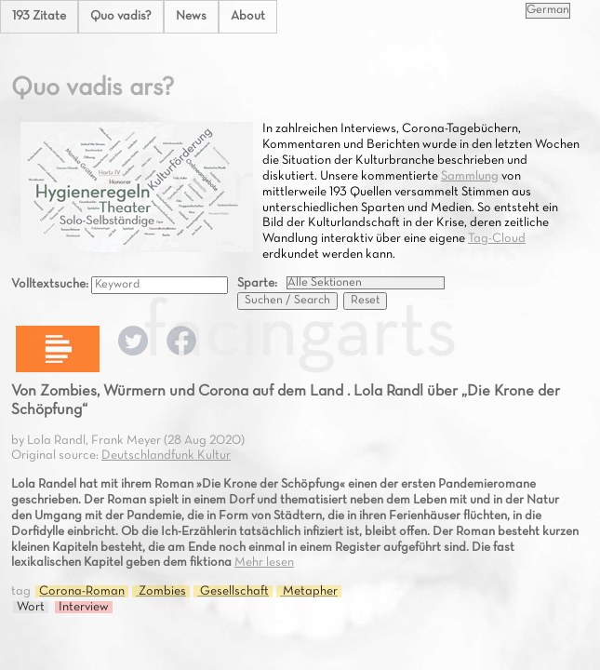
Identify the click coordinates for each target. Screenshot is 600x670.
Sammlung (470, 176)
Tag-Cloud (497, 239)
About (248, 16)
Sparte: (257, 283)
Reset (365, 300)
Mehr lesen (264, 562)
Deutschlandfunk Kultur (166, 455)
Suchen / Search (287, 300)
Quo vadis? (121, 16)
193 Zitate (39, 16)
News (191, 16)
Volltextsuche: (51, 284)
